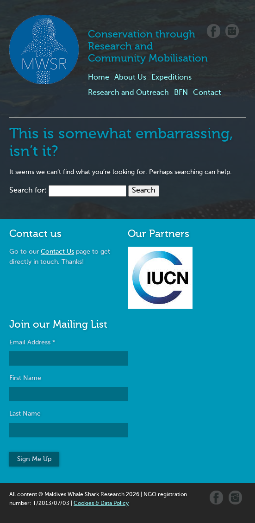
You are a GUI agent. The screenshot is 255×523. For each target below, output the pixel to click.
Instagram (232, 31)
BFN (181, 93)
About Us (130, 77)
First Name (25, 378)
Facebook (213, 31)
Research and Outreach (128, 93)
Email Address (32, 342)
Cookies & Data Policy (101, 503)
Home (98, 77)
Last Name (25, 414)
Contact (207, 93)
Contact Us (57, 252)
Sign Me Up (34, 459)
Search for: (28, 190)
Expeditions (171, 77)
